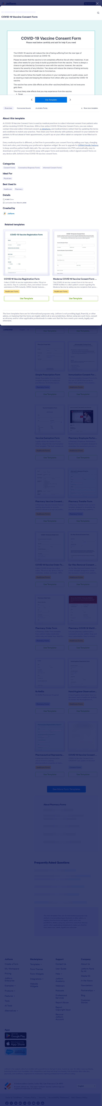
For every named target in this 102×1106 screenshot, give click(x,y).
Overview (8, 108)
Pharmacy (19, 189)
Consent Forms (10, 167)
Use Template (51, 100)
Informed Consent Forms (52, 167)
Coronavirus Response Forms (29, 167)
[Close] (97, 3)
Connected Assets (24, 108)
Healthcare (8, 189)
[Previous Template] (32, 100)
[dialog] (51, 553)
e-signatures (45, 129)
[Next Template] (70, 100)
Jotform (11, 213)
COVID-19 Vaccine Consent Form (19, 16)
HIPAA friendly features (88, 145)
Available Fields (41, 108)
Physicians (8, 178)
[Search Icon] (98, 13)
